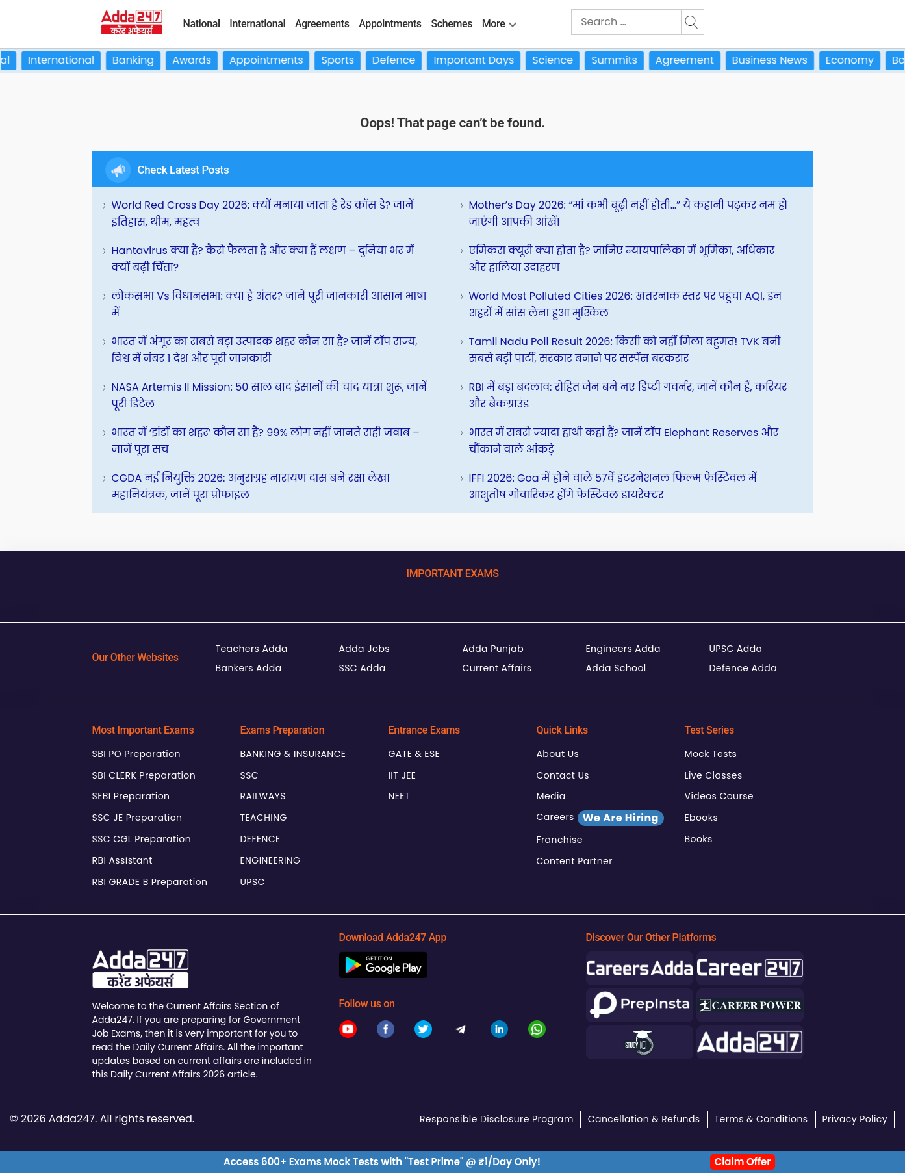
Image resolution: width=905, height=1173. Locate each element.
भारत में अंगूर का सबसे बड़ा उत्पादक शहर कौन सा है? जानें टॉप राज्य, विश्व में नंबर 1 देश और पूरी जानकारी (265, 350)
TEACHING (263, 817)
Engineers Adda (623, 648)
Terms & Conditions (761, 1119)
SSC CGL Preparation (142, 838)
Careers (600, 818)
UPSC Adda (736, 648)
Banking (142, 60)
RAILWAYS (263, 796)
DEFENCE (260, 838)
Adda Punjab (493, 648)
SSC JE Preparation (137, 817)
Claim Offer (743, 1161)
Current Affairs (497, 668)
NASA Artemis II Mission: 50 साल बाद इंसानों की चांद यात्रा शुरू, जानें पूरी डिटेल (269, 395)
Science (561, 60)
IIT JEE (402, 775)
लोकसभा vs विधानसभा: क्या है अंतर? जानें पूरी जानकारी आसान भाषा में (269, 304)
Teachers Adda (252, 648)
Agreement (694, 60)
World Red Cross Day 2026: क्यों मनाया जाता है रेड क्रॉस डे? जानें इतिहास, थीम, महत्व (263, 213)
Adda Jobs (364, 648)
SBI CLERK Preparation (144, 775)
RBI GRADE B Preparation (150, 881)
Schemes (451, 24)
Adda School (616, 668)
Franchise (560, 839)
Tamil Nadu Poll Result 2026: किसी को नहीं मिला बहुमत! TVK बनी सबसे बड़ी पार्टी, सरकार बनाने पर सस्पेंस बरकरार (625, 350)
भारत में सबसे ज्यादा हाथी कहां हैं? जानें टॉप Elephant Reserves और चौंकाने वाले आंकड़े (624, 441)
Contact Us (563, 775)
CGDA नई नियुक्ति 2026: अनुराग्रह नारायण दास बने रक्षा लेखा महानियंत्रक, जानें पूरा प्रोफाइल (251, 486)
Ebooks (702, 817)
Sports (347, 60)
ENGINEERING (270, 860)
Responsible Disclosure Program (497, 1119)
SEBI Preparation (131, 796)
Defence (402, 60)
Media (551, 796)
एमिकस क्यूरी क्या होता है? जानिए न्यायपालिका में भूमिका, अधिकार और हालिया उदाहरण (622, 259)
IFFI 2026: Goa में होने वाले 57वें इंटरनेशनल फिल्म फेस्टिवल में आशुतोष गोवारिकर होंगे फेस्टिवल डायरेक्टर (613, 486)
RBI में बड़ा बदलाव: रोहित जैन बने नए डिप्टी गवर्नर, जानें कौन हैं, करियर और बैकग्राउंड (628, 395)
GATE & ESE (414, 753)
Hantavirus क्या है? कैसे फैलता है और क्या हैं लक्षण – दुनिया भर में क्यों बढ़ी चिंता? (263, 259)
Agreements (322, 24)
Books (699, 838)
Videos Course (719, 796)
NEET (399, 796)
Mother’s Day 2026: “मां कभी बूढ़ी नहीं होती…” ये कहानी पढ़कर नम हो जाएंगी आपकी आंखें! (628, 213)
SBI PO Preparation (136, 753)
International (257, 24)
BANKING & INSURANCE (293, 753)
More (493, 24)
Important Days (483, 60)
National (201, 24)
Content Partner (575, 861)
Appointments (390, 24)
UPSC (252, 881)
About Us (558, 753)
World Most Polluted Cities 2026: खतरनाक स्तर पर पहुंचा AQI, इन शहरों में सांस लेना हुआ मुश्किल (625, 304)
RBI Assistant (122, 860)
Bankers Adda (249, 668)
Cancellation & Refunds (644, 1119)
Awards (200, 60)
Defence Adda (743, 668)
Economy (859, 60)
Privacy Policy (854, 1119)
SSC (249, 775)
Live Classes (714, 775)
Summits (623, 60)
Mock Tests (711, 753)
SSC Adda (362, 668)
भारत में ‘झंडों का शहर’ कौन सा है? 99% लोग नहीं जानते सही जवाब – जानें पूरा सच (266, 441)
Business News (779, 60)
